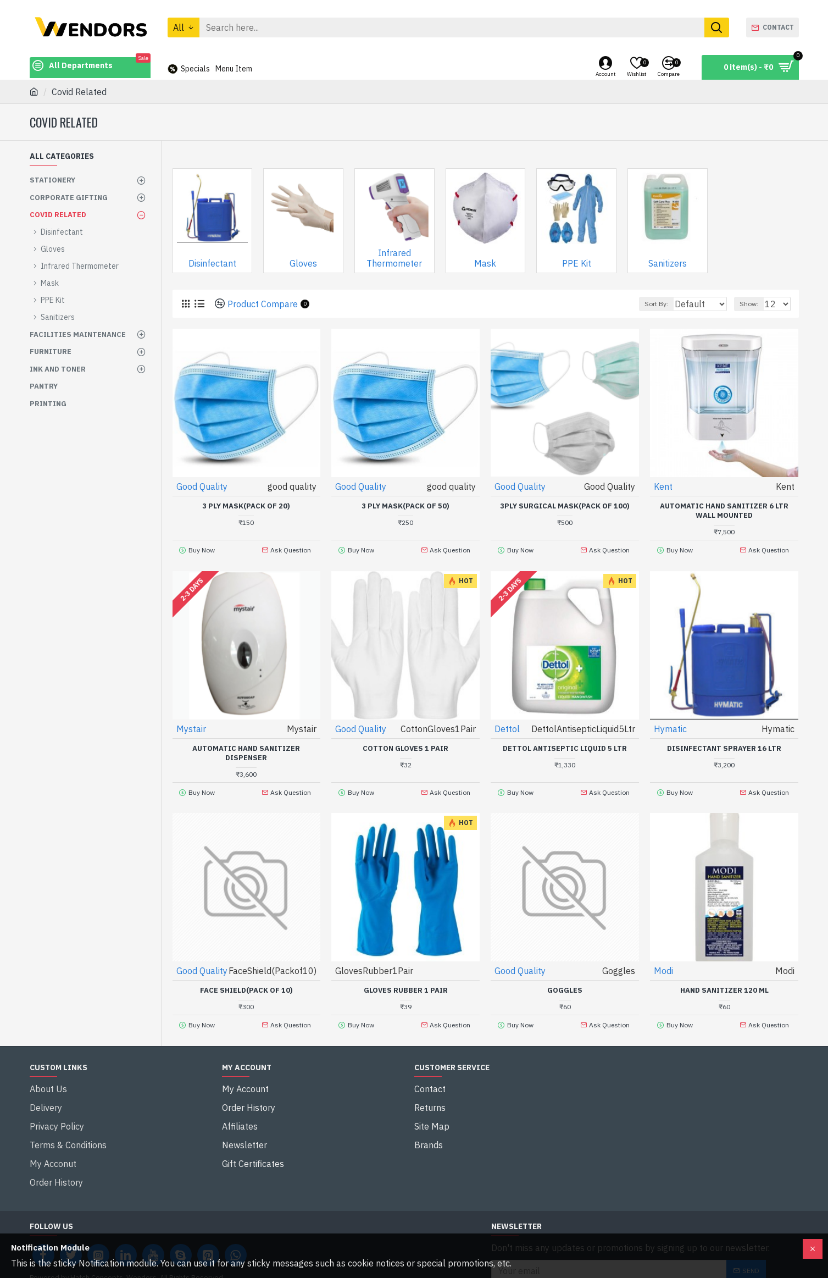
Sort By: (651, 304)
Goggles (564, 981)
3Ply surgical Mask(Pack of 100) (565, 505)
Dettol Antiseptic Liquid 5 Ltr (565, 743)
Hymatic (670, 723)
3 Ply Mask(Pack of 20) (246, 505)
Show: (753, 304)
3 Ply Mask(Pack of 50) (405, 505)
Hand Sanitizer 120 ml (724, 981)
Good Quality (202, 485)
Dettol (507, 723)
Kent (663, 485)
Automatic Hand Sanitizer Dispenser (246, 748)
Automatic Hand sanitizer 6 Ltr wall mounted (724, 510)
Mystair (192, 723)
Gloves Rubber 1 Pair (406, 981)
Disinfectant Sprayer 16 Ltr (724, 743)
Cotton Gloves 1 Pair (405, 743)
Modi (664, 961)
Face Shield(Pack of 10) (246, 981)
